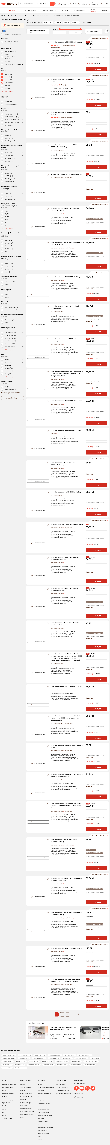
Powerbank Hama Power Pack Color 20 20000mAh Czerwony (65, 558)
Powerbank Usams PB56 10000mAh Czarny (66, 430)
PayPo (4, 1109)
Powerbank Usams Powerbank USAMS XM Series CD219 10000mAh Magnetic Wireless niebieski (66, 806)
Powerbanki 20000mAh (9, 1055)
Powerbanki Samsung (54, 1055)
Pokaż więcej (7, 91)
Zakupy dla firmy (7, 1118)
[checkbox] (12, 42)
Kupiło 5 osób (69, 248)
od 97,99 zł (93, 823)
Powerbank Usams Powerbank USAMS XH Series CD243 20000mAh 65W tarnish (65, 980)
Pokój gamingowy (43, 1133)
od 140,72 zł (93, 966)
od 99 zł (92, 129)
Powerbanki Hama (54, 1058)
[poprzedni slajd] (31, 1034)
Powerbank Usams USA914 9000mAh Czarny (67, 524)
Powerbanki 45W (76, 1061)
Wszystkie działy (41, 4)
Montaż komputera (8, 1087)
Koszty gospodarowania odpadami (45, 1117)
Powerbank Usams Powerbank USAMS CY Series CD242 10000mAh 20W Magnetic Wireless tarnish (65, 718)
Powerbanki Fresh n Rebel (91, 1061)
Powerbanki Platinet (76, 1064)
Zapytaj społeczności (67, 45)
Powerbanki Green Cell (33, 1064)
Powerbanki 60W (7, 1067)
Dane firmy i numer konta (46, 1087)
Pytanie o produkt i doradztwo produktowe (27, 1110)
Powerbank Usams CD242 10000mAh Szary (66, 687)
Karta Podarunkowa (8, 1097)
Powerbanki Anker (20, 1061)
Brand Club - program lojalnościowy (9, 1101)
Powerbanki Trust (33, 1061)
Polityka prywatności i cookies (44, 1104)
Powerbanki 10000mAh (25, 1055)
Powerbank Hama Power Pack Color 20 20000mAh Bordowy (65, 589)
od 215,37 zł (93, 63)
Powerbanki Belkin (62, 1064)
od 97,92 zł (93, 761)
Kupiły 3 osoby (55, 47)
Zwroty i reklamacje (26, 1093)
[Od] (59, 32)
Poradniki (23, 1099)
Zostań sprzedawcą (62, 1087)
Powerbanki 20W (7, 1064)
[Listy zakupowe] (83, 4)
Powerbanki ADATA (7, 1061)
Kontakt (80, 1097)
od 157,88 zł (93, 1000)
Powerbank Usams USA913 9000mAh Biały (66, 492)
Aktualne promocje (26, 1096)
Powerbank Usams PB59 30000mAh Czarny (66, 42)
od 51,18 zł (92, 161)
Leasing (4, 1115)
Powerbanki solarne (40, 1055)
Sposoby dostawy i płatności (25, 1089)
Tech (39, 1136)
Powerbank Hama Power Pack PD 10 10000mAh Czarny (63, 464)
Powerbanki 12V (95, 1058)
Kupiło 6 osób (69, 845)
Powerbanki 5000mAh (81, 1058)
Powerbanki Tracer (47, 1061)
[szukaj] (52, 4)
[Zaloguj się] (94, 4)
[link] (31, 10)
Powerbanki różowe (90, 1064)
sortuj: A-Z (4, 70)
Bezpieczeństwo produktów (43, 1122)
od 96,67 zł (93, 703)
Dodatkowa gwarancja (9, 1084)
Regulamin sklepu (43, 1112)
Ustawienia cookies (44, 1109)
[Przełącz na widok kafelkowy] (107, 31)
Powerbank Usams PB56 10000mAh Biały (65, 277)
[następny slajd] (106, 1034)
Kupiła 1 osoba (69, 177)
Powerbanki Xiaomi (69, 1055)
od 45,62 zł (93, 99)
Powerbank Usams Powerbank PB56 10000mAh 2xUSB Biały (64, 146)
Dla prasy (41, 1100)
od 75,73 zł (92, 293)
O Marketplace (60, 1084)
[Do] (75, 32)
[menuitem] (31, 10)
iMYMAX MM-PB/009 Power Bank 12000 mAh (66, 174)
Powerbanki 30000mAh (85, 1055)
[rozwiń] (23, 104)
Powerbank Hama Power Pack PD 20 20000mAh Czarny (64, 841)
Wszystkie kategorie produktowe (26, 1104)
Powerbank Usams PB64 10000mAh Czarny (66, 948)
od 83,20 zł (93, 417)
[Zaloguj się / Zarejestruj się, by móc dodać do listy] (47, 42)
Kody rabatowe (42, 1130)
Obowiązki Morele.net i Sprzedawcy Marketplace (63, 1092)
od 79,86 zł (93, 359)
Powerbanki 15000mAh (62, 1061)
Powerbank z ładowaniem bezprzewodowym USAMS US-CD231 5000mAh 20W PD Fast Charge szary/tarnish (67, 374)
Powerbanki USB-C (48, 1064)
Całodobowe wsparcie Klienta (27, 1116)
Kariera (40, 1097)
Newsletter (41, 1090)
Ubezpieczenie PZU (8, 1094)
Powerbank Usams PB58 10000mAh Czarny (66, 401)
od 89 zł (92, 479)
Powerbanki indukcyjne (39, 1058)
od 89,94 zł (92, 508)
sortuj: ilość (4, 110)
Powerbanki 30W (19, 1064)
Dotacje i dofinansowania (45, 1127)
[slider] (60, 29)
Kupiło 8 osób (69, 918)
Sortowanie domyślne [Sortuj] (93, 31)
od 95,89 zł (93, 674)
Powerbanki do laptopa (9, 1058)
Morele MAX (5, 1106)
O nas (40, 1084)
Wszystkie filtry (11, 398)
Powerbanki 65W (67, 1058)
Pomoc (22, 1084)
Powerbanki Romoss (20, 1067)
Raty (3, 1112)
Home (40, 1140)
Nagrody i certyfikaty (44, 1094)
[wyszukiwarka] (37, 4)
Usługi (4, 1090)
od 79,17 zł (92, 326)
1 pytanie (53, 433)
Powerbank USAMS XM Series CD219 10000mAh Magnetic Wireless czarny (67, 775)
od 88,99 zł (93, 447)
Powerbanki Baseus (24, 1058)
